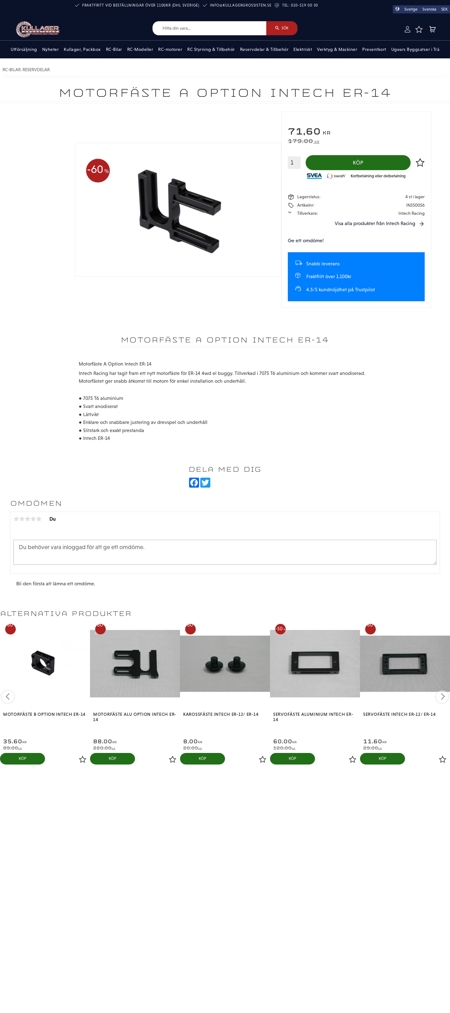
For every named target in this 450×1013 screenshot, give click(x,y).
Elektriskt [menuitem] (302, 49)
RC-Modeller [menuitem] (140, 49)
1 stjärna (16, 519)
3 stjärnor (27, 519)
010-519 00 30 (304, 5)
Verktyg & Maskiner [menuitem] (337, 49)
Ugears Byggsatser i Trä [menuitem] (415, 49)
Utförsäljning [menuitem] (24, 49)
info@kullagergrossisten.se (241, 5)
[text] (356, 132)
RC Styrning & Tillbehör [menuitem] (211, 49)
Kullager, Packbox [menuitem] (82, 49)
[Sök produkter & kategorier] (209, 28)
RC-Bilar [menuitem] (114, 49)
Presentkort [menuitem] (374, 49)
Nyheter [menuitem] (50, 49)
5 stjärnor (39, 519)
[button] (419, 29)
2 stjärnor (22, 519)
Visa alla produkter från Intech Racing (375, 223)
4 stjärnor (33, 519)
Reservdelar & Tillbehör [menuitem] (264, 49)
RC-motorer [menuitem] (170, 49)
